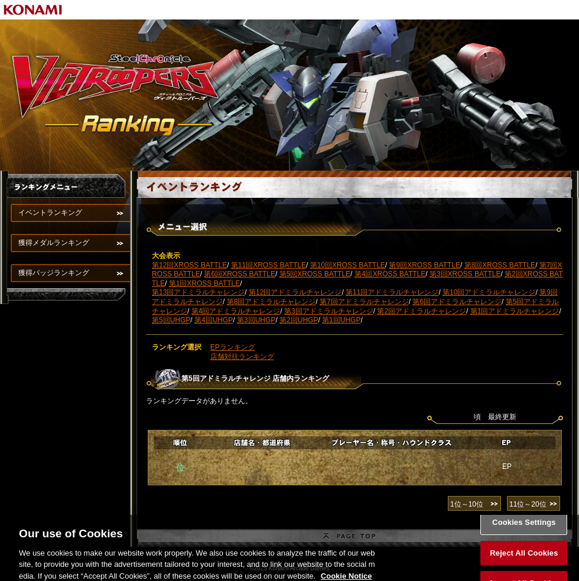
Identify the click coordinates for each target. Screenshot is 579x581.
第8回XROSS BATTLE (499, 265)
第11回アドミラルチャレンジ (392, 292)
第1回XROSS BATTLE (204, 283)
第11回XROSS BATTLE (268, 265)
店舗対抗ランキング (242, 356)
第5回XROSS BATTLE (314, 274)
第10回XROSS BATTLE (347, 265)
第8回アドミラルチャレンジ (271, 302)
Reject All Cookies (524, 558)
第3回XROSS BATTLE (465, 274)
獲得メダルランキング (53, 243)
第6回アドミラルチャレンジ (457, 302)
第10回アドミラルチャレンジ (489, 292)
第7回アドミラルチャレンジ (364, 302)
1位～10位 (466, 504)
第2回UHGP (298, 320)
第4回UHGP (213, 320)
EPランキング (232, 347)
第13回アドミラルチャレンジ (198, 292)
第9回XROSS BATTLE (424, 265)
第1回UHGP (341, 320)
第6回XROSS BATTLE (239, 274)
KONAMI (33, 10)
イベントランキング (50, 212)
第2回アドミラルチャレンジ (421, 311)
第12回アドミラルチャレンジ (295, 292)
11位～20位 (528, 504)
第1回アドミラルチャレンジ (515, 311)
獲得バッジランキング (53, 273)
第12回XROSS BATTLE (189, 265)
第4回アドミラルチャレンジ (236, 311)
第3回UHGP (256, 320)
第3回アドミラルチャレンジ (328, 311)
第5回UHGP (171, 320)
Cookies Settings (524, 528)
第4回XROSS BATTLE (389, 274)
